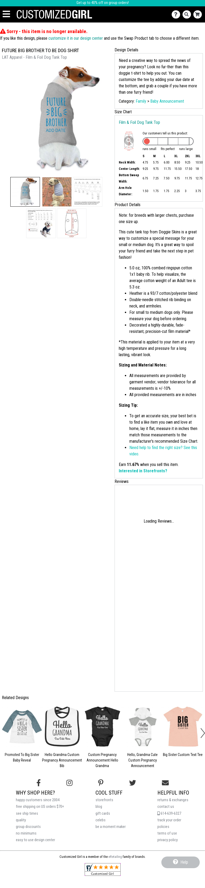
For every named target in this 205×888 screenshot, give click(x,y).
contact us (165, 806)
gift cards (102, 813)
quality (21, 820)
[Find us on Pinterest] (100, 783)
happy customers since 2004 (38, 800)
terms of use (167, 833)
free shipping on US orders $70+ (40, 806)
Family (141, 101)
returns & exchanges (172, 800)
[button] (25, 191)
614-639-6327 (169, 813)
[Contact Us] (177, 14)
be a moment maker (110, 826)
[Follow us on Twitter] (132, 783)
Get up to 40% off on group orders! (102, 3)
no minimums (26, 833)
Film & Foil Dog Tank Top (139, 122)
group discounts (28, 826)
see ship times (27, 813)
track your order (169, 820)
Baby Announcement (167, 101)
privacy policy (167, 840)
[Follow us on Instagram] (69, 783)
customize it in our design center (75, 38)
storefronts (104, 800)
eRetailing (115, 857)
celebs (100, 820)
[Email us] (165, 783)
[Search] (188, 14)
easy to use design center (35, 840)
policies (163, 826)
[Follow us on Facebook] (39, 783)
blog (98, 806)
